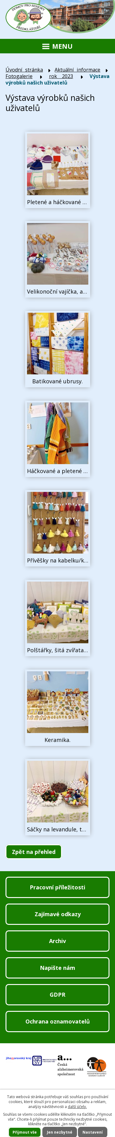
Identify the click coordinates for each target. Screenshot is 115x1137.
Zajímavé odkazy (58, 914)
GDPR (57, 994)
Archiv (57, 941)
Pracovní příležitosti (57, 887)
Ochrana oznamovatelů (57, 1021)
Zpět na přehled (34, 851)
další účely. (77, 1106)
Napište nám (57, 967)
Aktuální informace (77, 69)
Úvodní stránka (24, 69)
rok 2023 (61, 76)
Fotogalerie (19, 76)
